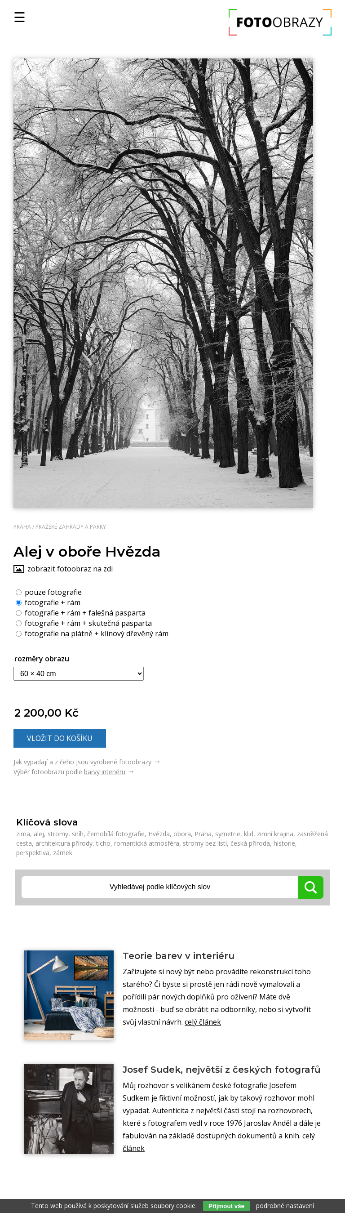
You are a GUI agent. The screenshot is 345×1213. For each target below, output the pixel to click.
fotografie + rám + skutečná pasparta (84, 623)
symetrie (227, 833)
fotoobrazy (135, 762)
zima (23, 833)
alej (39, 833)
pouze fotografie (49, 592)
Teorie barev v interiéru (178, 955)
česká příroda (250, 843)
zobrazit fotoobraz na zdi (70, 569)
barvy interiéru (104, 771)
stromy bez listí (205, 843)
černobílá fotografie (116, 833)
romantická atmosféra (146, 843)
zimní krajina (275, 833)
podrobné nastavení (285, 1205)
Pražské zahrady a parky (70, 527)
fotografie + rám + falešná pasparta (81, 612)
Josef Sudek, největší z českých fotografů (222, 1069)
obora (182, 833)
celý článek (203, 1022)
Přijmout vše (226, 1206)
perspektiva (32, 852)
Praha (22, 527)
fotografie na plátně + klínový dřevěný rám (92, 633)
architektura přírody (64, 843)
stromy (58, 833)
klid (248, 833)
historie (284, 843)
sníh (78, 833)
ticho (103, 843)
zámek (62, 852)
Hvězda (159, 833)
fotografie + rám (48, 602)
